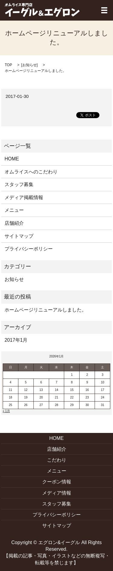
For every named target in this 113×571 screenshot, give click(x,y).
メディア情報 (56, 492)
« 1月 (6, 411)
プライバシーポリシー (29, 248)
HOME (12, 158)
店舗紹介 (14, 223)
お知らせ (29, 65)
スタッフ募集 (19, 184)
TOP (8, 65)
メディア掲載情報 (24, 197)
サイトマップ (19, 236)
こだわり (56, 460)
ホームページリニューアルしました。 (45, 309)
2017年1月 (16, 340)
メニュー (14, 210)
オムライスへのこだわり (31, 171)
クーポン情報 (56, 481)
